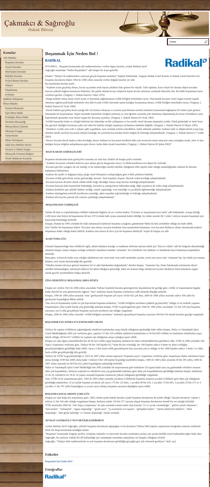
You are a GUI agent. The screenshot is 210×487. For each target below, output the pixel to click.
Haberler (108, 41)
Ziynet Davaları (13, 67)
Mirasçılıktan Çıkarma (16, 126)
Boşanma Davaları (14, 62)
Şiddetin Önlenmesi (13, 99)
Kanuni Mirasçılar (14, 108)
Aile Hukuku (9, 57)
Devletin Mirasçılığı (15, 121)
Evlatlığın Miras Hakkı (17, 117)
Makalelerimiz (88, 41)
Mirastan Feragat (13, 131)
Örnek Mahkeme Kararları (18, 158)
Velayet (9, 85)
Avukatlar (27, 41)
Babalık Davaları (13, 76)
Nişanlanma (11, 89)
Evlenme (9, 94)
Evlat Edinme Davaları (16, 80)
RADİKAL (53, 60)
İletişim (144, 41)
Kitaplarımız (66, 41)
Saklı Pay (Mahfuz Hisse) (18, 144)
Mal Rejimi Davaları (15, 71)
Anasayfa (8, 41)
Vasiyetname (11, 135)
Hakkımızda (46, 41)
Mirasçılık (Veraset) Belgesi (19, 153)
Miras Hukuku (10, 103)
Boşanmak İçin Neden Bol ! (59, 461)
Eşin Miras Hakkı (14, 112)
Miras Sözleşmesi (14, 140)
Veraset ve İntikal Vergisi (18, 149)
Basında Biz (126, 41)
